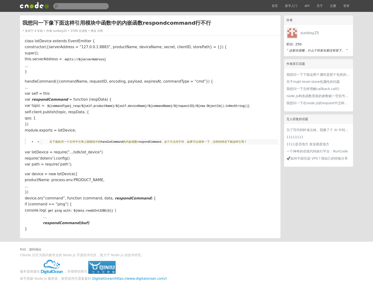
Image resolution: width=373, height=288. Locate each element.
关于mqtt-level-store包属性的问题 (313, 82)
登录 (346, 6)
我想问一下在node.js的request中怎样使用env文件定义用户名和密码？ (318, 103)
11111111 (294, 137)
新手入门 (291, 6)
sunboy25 (309, 33)
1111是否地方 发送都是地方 (307, 144)
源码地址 (35, 249)
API (306, 6)
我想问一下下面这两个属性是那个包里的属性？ (318, 74)
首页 (275, 6)
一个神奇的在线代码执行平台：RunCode (317, 151)
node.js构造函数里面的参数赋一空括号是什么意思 (318, 96)
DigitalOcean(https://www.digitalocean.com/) (129, 278)
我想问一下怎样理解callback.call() (312, 89)
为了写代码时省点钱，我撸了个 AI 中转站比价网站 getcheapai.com (318, 130)
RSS (23, 249)
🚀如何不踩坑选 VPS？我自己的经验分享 (317, 158)
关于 (320, 6)
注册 (333, 6)
